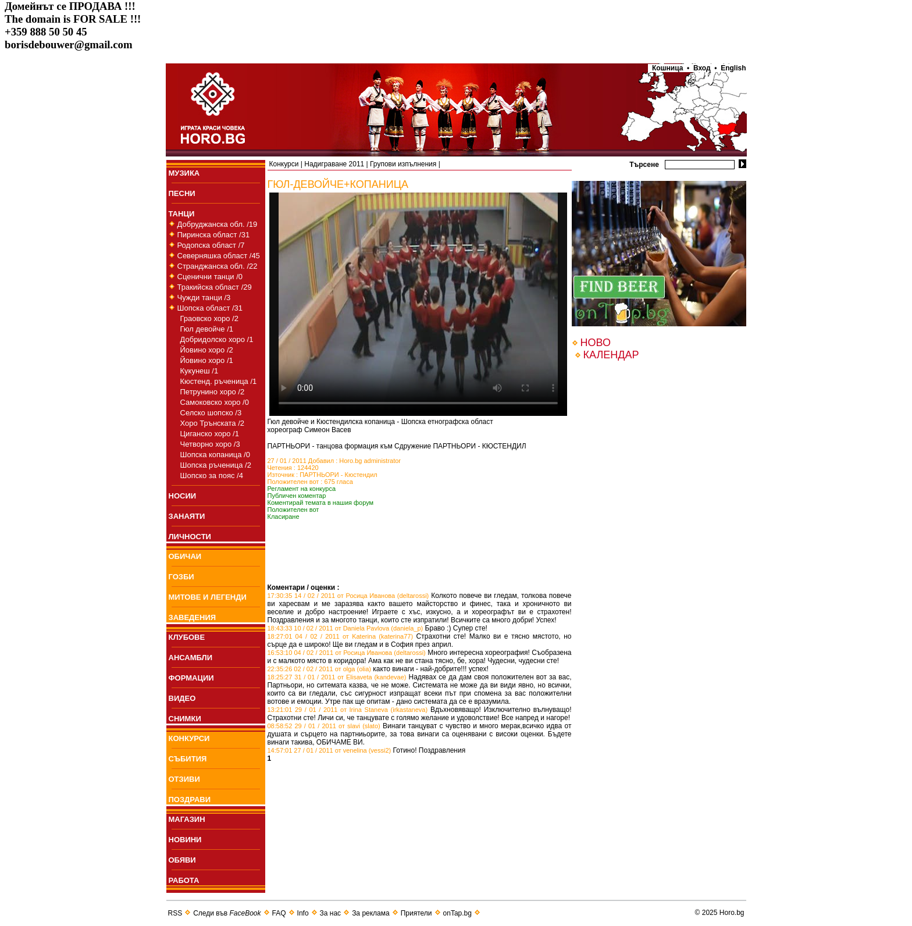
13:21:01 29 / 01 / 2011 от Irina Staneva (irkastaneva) (348, 709)
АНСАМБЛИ (191, 657)
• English (730, 68)
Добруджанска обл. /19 (217, 224)
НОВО (595, 342)
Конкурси (284, 164)
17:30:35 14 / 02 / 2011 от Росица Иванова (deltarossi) (348, 595)
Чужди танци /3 (204, 297)
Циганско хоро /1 (209, 433)
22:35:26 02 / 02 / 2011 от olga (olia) (319, 668)
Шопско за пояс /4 (211, 475)
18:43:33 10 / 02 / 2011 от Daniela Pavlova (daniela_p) (345, 628)
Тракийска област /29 (214, 287)
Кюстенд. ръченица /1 (218, 381)
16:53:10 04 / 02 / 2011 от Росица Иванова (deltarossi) (347, 652)
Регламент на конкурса (302, 488)
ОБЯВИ (182, 860)
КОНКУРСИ (189, 738)
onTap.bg (457, 913)
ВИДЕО (182, 698)
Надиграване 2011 (334, 164)
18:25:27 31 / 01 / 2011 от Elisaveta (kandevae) (337, 677)
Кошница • (668, 68)
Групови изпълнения (403, 164)
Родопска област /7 (211, 245)
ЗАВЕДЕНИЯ (192, 617)
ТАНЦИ (182, 213)
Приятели (416, 913)
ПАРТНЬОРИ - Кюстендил (338, 474)
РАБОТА (184, 880)
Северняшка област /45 (218, 255)
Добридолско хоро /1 (217, 339)
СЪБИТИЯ (188, 758)
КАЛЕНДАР (611, 355)
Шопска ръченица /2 (215, 465)
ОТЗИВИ (184, 779)
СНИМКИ (185, 718)
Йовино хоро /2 (206, 350)
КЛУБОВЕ (187, 637)
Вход (701, 68)
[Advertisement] (404, 566)
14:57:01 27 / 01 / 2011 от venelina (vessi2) (329, 750)
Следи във (227, 913)
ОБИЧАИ (185, 556)
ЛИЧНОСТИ (190, 536)
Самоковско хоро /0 (214, 402)
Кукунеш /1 (199, 370)
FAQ (279, 913)
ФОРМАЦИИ (191, 678)
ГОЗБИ (181, 576)
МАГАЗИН (187, 819)
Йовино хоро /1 (206, 360)
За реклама (371, 913)
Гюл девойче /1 (207, 329)
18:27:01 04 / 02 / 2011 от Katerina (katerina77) (341, 636)
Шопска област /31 (210, 308)
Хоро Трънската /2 (212, 423)
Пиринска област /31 (213, 234)
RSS (175, 913)
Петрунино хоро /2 (212, 391)
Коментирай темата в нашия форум (321, 502)
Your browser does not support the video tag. (418, 304)
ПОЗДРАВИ (190, 799)
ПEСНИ (182, 193)
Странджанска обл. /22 (217, 266)
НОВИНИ (185, 839)
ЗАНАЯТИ (187, 516)
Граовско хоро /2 (209, 318)
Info (303, 913)
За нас (330, 913)
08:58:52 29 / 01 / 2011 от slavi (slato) (324, 725)
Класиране (284, 516)
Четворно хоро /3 (210, 444)
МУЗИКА (184, 173)
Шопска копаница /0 (215, 454)
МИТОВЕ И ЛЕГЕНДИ (208, 597)
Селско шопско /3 (211, 412)
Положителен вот (293, 509)
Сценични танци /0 (210, 276)
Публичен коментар (297, 495)
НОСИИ (183, 496)
